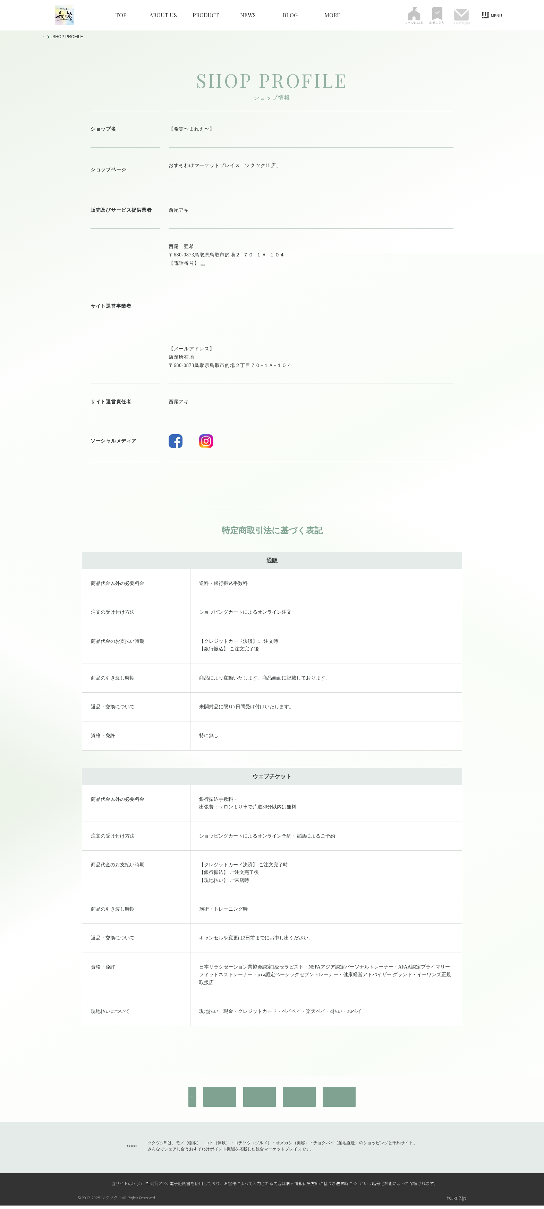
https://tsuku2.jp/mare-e (195, 173)
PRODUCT (206, 15)
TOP (121, 15)
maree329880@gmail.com (244, 271)
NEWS (248, 15)
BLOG (290, 15)
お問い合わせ (141, 1105)
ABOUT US (163, 15)
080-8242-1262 (217, 263)
